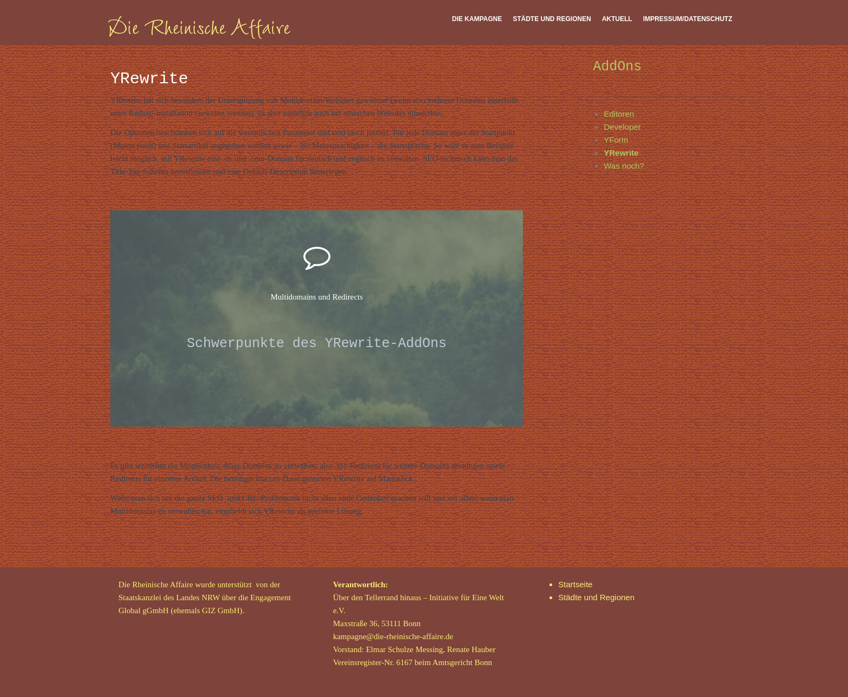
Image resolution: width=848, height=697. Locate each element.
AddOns (617, 66)
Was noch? (624, 165)
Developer (622, 126)
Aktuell (617, 19)
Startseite (575, 584)
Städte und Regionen (552, 19)
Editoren (619, 113)
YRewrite (621, 152)
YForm (616, 139)
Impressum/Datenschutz (687, 19)
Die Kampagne (477, 19)
